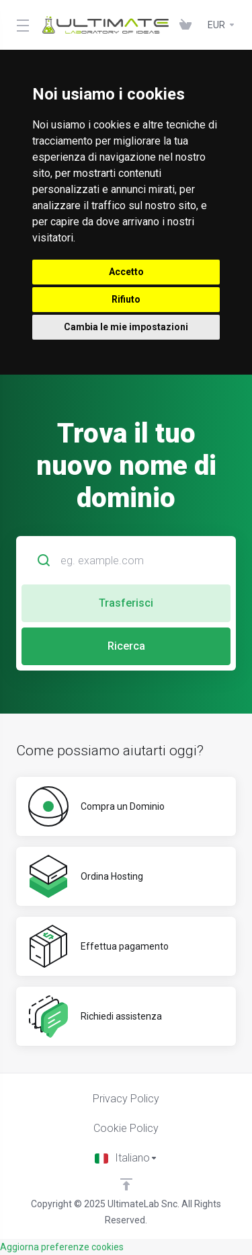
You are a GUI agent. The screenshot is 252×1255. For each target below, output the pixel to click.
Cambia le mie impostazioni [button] (126, 326)
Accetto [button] (126, 271)
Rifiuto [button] (126, 299)
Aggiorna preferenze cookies (62, 1247)
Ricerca (126, 646)
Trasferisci (126, 603)
